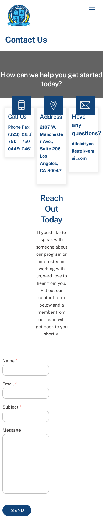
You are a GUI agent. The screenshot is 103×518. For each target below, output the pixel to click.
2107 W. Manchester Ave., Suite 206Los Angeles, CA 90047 (51, 149)
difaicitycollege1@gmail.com (83, 151)
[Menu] (92, 7)
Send (17, 510)
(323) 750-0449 (14, 141)
